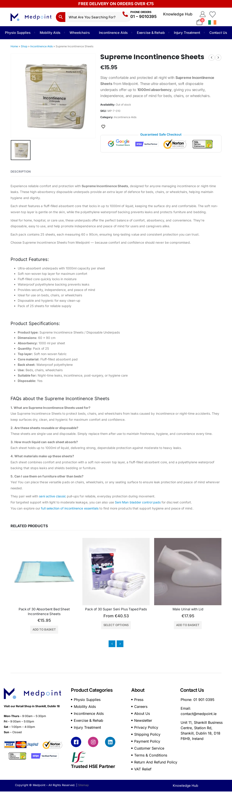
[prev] (211, 57)
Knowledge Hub (178, 14)
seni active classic (52, 496)
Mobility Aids (50, 32)
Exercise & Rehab (151, 32)
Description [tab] (21, 171)
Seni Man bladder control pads (138, 502)
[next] (218, 57)
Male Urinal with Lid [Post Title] (204, 609)
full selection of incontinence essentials (69, 508)
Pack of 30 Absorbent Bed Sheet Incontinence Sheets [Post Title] (61, 611)
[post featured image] (61, 571)
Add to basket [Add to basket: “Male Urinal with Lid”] (204, 625)
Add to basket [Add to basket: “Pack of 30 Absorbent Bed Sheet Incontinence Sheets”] (61, 629)
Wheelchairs (80, 32)
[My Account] (202, 14)
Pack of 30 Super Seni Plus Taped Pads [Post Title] (133, 609)
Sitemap (83, 785)
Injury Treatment (187, 32)
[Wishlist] (212, 14)
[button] (112, 643)
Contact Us (218, 32)
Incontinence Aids (113, 32)
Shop (24, 46)
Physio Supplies (17, 32)
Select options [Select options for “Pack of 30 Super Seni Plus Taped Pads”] (132, 625)
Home (14, 46)
